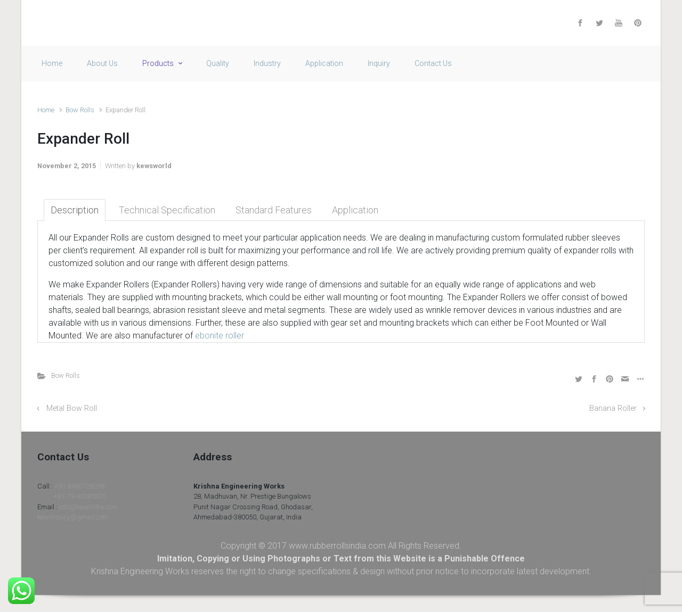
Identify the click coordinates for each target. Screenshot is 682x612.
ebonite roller (219, 335)
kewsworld (154, 166)
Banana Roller (613, 408)
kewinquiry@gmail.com (72, 517)
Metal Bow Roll (71, 408)
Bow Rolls (80, 110)
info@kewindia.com (88, 507)
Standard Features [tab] (274, 210)
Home (45, 110)
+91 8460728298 (79, 486)
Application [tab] (355, 210)
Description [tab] (75, 210)
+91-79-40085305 (79, 496)
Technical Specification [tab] (167, 210)
